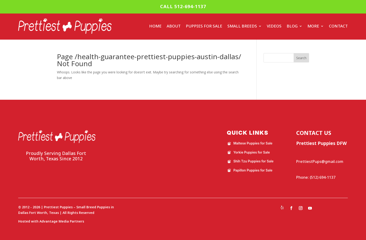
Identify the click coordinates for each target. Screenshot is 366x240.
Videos (274, 26)
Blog (292, 26)
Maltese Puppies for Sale (249, 143)
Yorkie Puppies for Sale (248, 152)
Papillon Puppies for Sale (249, 170)
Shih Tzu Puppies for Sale (250, 161)
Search (301, 58)
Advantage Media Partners (61, 221)
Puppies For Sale (204, 26)
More (313, 26)
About (174, 26)
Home (155, 26)
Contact (338, 26)
